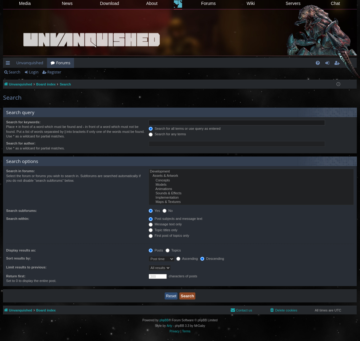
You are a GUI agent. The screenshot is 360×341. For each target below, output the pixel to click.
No (167, 210)
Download (109, 3)
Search (14, 72)
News (67, 3)
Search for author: (20, 143)
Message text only (165, 224)
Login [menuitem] (328, 64)
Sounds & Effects (251, 193)
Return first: (15, 276)
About (152, 3)
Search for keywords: (23, 122)
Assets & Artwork (251, 176)
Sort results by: (18, 258)
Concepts (251, 180)
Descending (212, 258)
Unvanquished (29, 62)
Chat (335, 3)
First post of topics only (169, 235)
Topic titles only (163, 230)
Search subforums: (21, 210)
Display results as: (21, 250)
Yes (154, 210)
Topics (173, 250)
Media (25, 3)
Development (251, 171)
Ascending (187, 258)
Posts (156, 250)
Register (54, 72)
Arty (169, 325)
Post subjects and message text (175, 218)
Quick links (9, 64)
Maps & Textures (251, 202)
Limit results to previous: (26, 267)
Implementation (251, 198)
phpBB (164, 320)
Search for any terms (167, 134)
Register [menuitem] (338, 64)
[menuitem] (318, 63)
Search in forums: (20, 171)
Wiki (251, 3)
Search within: (17, 218)
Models (251, 185)
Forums (208, 3)
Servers (293, 3)
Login (33, 72)
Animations (251, 189)
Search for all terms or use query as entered (185, 128)
